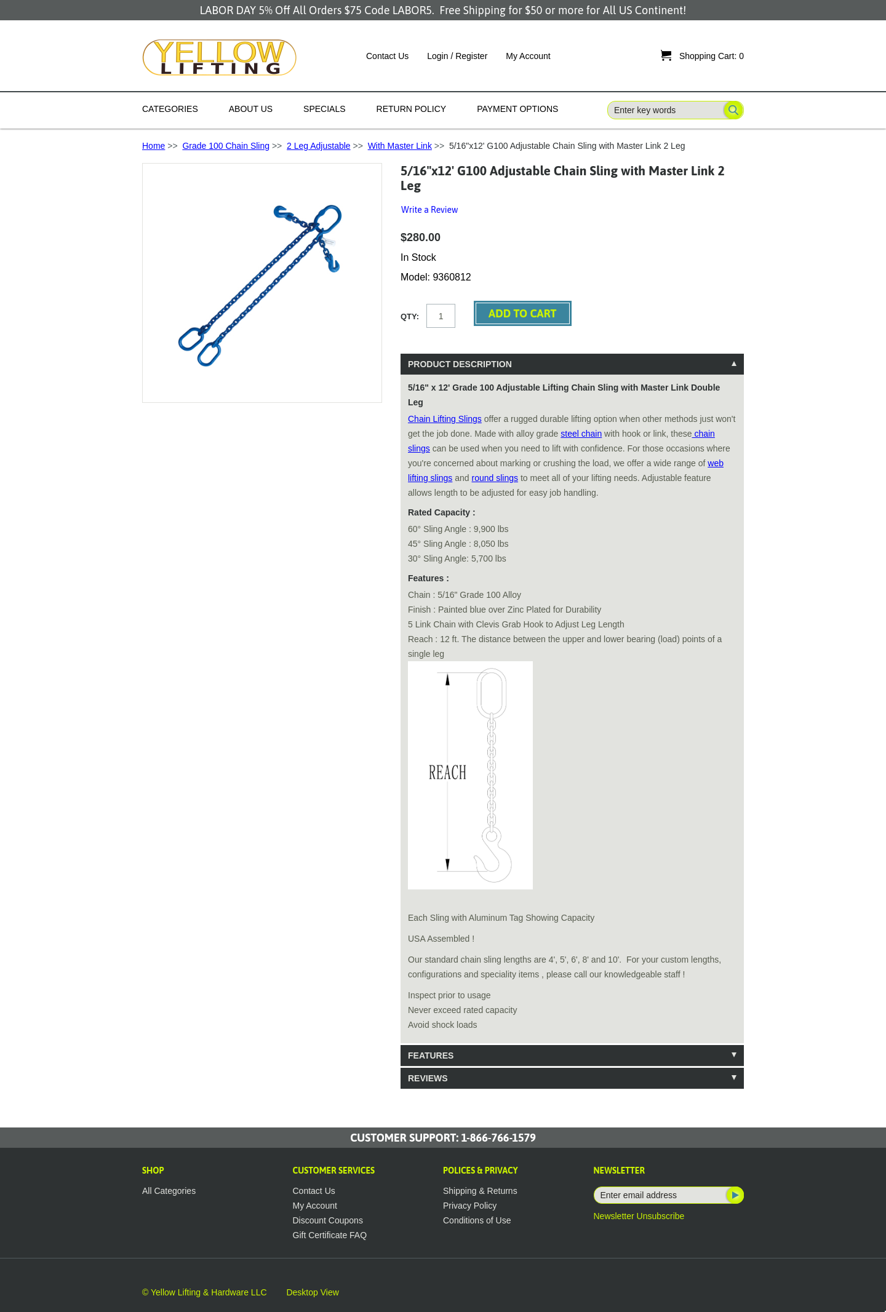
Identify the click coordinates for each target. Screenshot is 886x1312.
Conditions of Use (477, 1220)
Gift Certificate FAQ (330, 1235)
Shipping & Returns (480, 1191)
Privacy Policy (470, 1205)
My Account (528, 56)
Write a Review (429, 210)
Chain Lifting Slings (445, 419)
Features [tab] (430, 1055)
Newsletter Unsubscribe (639, 1216)
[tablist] (572, 721)
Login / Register (457, 56)
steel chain (581, 434)
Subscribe (734, 1195)
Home (153, 146)
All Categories (169, 1191)
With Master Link (400, 146)
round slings (495, 478)
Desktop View (312, 1292)
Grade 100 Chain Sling (225, 146)
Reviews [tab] (428, 1078)
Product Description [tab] (460, 364)
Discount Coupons (328, 1220)
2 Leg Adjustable (319, 146)
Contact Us (387, 56)
